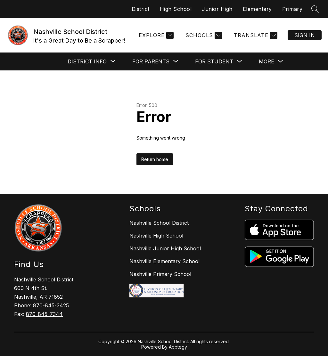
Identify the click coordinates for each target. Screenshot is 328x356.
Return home (154, 159)
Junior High (217, 9)
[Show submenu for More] (266, 61)
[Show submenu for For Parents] (150, 61)
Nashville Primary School (160, 274)
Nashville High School (156, 235)
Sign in (304, 35)
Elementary (257, 9)
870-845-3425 (51, 305)
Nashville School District (159, 223)
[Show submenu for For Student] (214, 61)
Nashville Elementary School (164, 261)
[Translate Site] (254, 35)
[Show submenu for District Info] (87, 61)
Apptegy (178, 347)
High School (176, 9)
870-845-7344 (44, 314)
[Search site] (315, 9)
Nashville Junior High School (165, 248)
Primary (292, 9)
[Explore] (155, 35)
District (141, 9)
